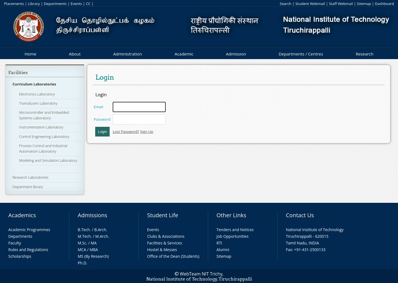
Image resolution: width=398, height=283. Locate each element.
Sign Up (146, 131)
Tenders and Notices (235, 229)
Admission (236, 54)
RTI (219, 243)
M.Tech (84, 236)
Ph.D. (82, 263)
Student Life (162, 215)
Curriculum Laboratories (34, 84)
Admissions (92, 215)
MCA (82, 249)
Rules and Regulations (28, 249)
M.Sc (82, 243)
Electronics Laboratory (37, 94)
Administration (127, 54)
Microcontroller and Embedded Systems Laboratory (44, 115)
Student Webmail (310, 3)
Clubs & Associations (166, 236)
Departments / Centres (301, 54)
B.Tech (84, 229)
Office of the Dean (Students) (173, 256)
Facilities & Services (164, 243)
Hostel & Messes (162, 249)
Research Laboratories (30, 177)
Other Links (231, 215)
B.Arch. (100, 229)
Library (34, 3)
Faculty (14, 243)
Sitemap (364, 3)
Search (285, 3)
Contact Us (300, 215)
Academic (184, 54)
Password (102, 119)
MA (94, 243)
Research (364, 54)
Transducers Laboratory (38, 103)
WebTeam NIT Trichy (201, 274)
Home (30, 54)
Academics (22, 215)
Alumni (222, 249)
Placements (14, 3)
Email (98, 106)
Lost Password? (126, 131)
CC (88, 3)
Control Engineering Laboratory (44, 136)
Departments (55, 3)
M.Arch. (102, 236)
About (74, 54)
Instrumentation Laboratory (41, 127)
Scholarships (19, 256)
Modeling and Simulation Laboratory (48, 160)
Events (76, 3)
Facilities (18, 72)
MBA (94, 249)
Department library (27, 186)
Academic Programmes (29, 229)
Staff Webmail (341, 3)
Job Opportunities (232, 236)
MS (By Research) (93, 256)
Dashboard (384, 3)
